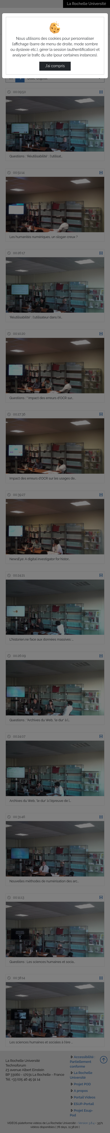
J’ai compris (55, 66)
